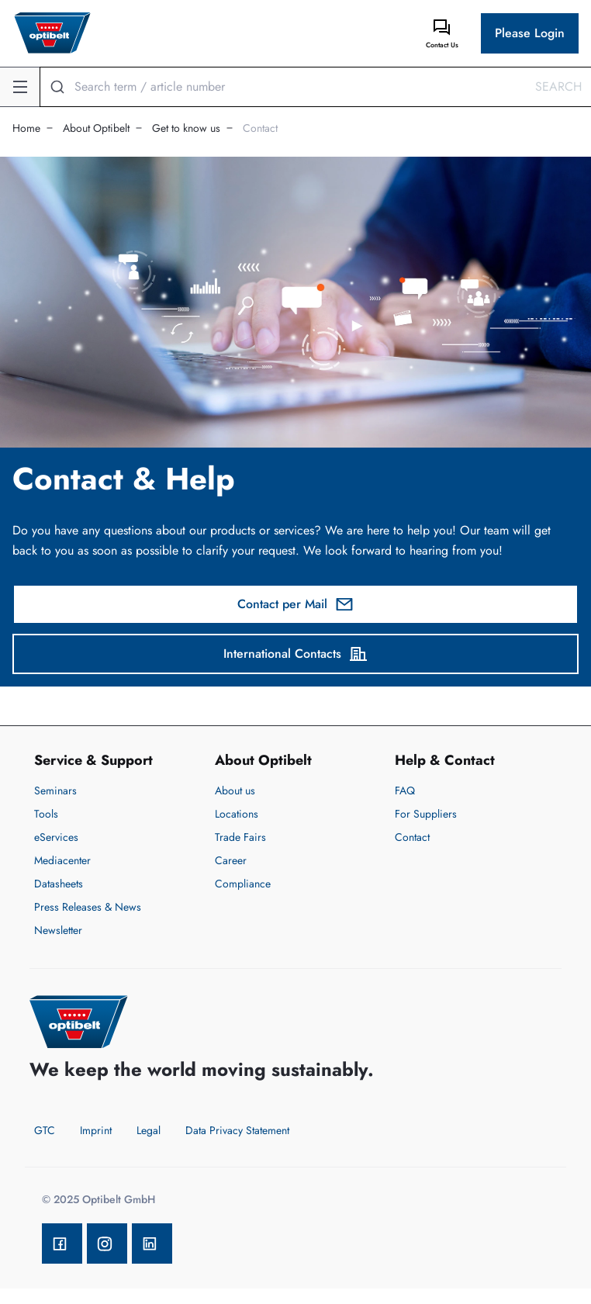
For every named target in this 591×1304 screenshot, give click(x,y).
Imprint (96, 1130)
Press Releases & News (87, 907)
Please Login (530, 33)
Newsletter (58, 930)
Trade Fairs (240, 837)
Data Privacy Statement (237, 1130)
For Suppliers (426, 813)
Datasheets (58, 883)
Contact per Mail (295, 604)
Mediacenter (62, 860)
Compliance (243, 883)
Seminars (55, 790)
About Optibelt (96, 128)
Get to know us (186, 128)
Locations (236, 813)
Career (231, 860)
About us (235, 790)
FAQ (405, 790)
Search (558, 86)
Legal (149, 1130)
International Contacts (295, 654)
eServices (56, 837)
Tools (46, 813)
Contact (260, 128)
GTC (44, 1130)
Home (26, 128)
